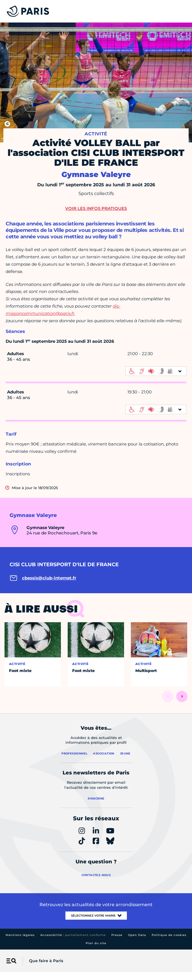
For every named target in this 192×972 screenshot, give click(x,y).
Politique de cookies (169, 935)
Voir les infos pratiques (96, 208)
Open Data (137, 935)
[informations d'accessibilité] (155, 371)
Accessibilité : (73, 935)
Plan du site (96, 943)
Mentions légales (20, 935)
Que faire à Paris (46, 960)
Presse (116, 935)
